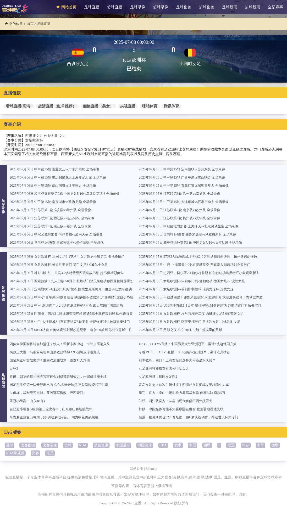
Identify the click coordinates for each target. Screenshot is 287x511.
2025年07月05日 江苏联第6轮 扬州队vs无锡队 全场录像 (182, 218)
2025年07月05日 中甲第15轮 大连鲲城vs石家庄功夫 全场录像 (186, 202)
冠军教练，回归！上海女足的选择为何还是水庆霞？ (180, 360)
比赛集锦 (28, 445)
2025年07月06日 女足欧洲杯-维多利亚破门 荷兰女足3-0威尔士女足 (62, 265)
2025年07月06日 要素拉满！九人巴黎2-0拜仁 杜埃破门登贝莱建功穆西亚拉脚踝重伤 (76, 281)
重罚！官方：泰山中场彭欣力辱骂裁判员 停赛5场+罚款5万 (185, 393)
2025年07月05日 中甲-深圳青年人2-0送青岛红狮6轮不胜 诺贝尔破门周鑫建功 (70, 305)
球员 (50, 453)
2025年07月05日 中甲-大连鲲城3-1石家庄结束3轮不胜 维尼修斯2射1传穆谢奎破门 (74, 322)
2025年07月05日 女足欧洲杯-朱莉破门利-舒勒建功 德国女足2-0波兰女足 (195, 281)
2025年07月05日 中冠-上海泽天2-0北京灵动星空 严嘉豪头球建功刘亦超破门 (198, 265)
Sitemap (152, 469)
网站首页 (66, 7)
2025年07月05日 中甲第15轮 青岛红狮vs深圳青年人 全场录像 (186, 185)
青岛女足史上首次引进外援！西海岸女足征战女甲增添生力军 (187, 385)
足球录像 (137, 7)
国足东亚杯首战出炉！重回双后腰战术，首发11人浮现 (52, 360)
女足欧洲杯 (34, 140)
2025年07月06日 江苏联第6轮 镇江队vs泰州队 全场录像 (53, 226)
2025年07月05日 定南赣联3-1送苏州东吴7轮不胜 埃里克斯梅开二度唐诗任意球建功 (75, 289)
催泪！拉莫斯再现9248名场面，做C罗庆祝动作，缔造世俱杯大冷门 (192, 417)
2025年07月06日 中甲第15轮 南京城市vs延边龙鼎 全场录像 (56, 202)
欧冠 (231, 445)
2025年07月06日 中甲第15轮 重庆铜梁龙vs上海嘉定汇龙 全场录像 (61, 177)
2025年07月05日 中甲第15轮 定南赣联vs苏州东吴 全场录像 (185, 169)
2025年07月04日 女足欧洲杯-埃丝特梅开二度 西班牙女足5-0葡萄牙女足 (195, 313)
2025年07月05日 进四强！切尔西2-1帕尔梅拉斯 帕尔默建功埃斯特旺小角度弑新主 (203, 273)
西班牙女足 (34, 136)
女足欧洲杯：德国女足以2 (159, 376)
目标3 (14, 368)
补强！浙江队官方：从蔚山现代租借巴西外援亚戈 (178, 401)
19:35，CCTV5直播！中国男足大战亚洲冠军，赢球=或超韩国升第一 (192, 344)
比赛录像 (50, 445)
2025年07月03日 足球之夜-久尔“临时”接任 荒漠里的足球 (183, 330)
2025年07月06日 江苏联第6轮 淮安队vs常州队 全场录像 (53, 210)
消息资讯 (101, 445)
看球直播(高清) (19, 106)
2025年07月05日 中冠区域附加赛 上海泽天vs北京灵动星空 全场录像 (192, 226)
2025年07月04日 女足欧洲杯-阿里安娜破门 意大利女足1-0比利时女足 (193, 322)
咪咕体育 (149, 106)
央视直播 (127, 106)
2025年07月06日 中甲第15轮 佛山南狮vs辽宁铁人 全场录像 (56, 185)
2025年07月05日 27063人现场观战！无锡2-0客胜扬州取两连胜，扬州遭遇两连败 (202, 256)
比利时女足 (57, 136)
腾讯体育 (171, 106)
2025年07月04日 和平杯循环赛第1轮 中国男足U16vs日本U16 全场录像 (193, 242)
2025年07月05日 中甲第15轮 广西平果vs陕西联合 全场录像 (185, 177)
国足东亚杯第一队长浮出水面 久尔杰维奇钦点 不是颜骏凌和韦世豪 (63, 385)
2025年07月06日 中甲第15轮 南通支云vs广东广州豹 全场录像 (57, 169)
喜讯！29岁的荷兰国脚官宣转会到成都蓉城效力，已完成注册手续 (62, 376)
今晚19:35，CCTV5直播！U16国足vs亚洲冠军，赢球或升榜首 (187, 352)
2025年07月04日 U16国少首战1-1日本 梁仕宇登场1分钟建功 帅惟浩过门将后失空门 (204, 305)
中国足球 (123, 445)
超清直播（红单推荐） (57, 106)
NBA (83, 445)
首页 (30, 24)
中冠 (192, 445)
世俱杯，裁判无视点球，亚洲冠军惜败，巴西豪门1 (50, 393)
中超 (245, 445)
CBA (163, 445)
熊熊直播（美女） (98, 106)
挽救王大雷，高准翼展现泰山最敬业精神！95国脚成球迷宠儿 (58, 352)
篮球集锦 (206, 7)
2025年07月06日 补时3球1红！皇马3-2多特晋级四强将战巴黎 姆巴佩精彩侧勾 (70, 273)
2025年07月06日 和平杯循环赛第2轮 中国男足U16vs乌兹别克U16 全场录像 (68, 194)
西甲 (207, 445)
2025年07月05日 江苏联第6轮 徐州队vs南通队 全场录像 (182, 194)
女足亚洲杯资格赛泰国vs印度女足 (165, 368)
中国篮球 (145, 445)
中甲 (260, 445)
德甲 (275, 445)
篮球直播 (114, 7)
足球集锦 (183, 7)
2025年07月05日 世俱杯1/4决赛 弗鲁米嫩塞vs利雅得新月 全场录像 (191, 234)
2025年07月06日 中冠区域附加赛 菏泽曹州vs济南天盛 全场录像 (59, 234)
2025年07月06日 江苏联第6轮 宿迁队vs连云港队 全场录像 (55, 218)
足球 (9, 445)
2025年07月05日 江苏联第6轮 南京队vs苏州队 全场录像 (182, 210)
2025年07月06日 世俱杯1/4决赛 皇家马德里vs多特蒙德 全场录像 (60, 242)
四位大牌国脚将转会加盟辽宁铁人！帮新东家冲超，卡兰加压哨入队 (63, 344)
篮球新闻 (252, 7)
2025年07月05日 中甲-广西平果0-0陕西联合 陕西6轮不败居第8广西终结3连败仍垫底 (75, 297)
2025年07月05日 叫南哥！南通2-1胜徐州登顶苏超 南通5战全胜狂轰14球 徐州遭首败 (75, 313)
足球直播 (91, 7)
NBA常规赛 (15, 453)
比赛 (35, 453)
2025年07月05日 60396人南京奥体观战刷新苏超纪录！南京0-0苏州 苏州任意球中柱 (75, 330)
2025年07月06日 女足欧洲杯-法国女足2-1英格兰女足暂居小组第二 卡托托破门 (71, 256)
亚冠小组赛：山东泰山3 (28, 401)
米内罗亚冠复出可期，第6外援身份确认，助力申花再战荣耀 (57, 417)
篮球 (68, 445)
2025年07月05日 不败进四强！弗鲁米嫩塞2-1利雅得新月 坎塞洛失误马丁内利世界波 (205, 297)
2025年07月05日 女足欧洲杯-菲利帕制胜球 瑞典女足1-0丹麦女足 (189, 289)
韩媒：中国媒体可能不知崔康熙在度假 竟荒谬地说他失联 (184, 409)
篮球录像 (160, 7)
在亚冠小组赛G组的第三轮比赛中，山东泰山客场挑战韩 (54, 409)
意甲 (178, 445)
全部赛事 (275, 7)
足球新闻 (229, 7)
